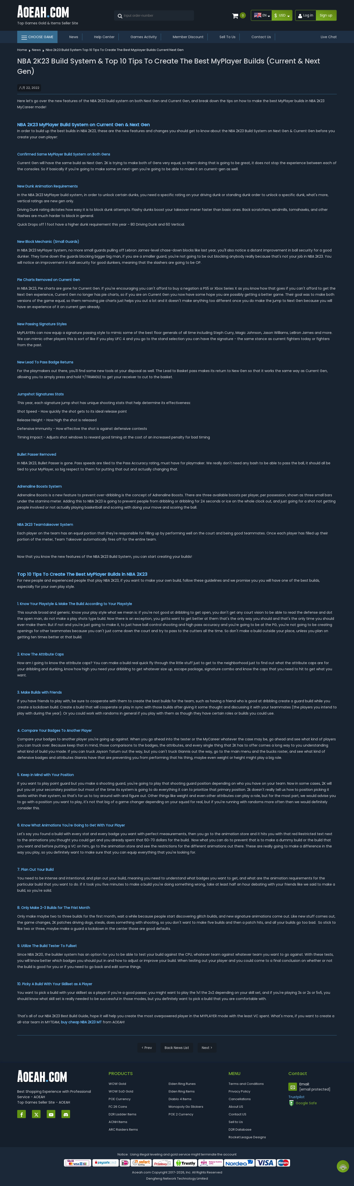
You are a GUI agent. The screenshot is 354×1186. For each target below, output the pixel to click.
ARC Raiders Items (123, 1129)
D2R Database (240, 1129)
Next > (207, 1047)
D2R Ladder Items (122, 1114)
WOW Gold (117, 1083)
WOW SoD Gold (121, 1091)
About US (236, 1106)
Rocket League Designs (247, 1137)
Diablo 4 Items (180, 1099)
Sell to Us (236, 1122)
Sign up (326, 15)
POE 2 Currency (181, 1114)
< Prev (147, 1047)
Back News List (177, 1047)
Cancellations (240, 1099)
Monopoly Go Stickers (186, 1106)
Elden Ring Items (182, 1091)
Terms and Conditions (246, 1083)
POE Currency (120, 1099)
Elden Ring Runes (182, 1083)
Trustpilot (296, 1096)
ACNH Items (118, 1122)
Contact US (237, 1114)
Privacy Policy (239, 1091)
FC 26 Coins (118, 1106)
